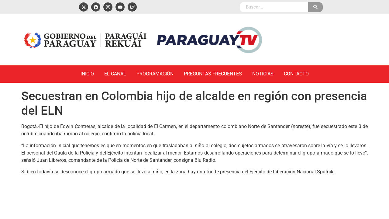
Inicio (87, 74)
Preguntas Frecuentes (213, 74)
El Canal (115, 74)
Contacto (296, 74)
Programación (155, 74)
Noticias (263, 74)
